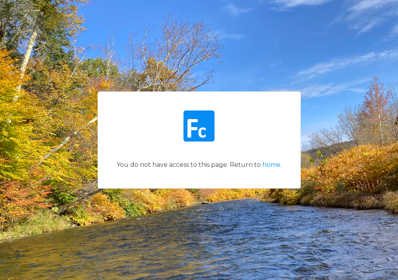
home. (272, 164)
